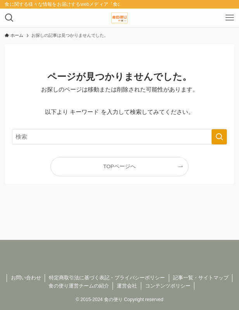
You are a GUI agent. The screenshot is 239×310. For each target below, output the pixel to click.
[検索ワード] (119, 137)
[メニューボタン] (229, 18)
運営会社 (127, 286)
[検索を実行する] (219, 137)
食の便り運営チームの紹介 (78, 286)
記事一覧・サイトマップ (201, 278)
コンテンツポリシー (168, 286)
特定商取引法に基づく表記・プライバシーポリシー (107, 278)
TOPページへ (119, 166)
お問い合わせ (26, 278)
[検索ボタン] (9, 18)
